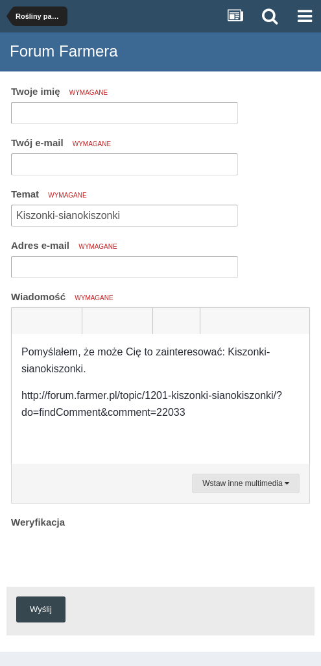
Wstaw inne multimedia (245, 483)
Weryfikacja (38, 522)
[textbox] (160, 399)
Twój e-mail (61, 142)
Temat (49, 193)
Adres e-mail (64, 245)
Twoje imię (59, 91)
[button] (23, 321)
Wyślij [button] (41, 609)
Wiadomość (62, 296)
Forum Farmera (64, 51)
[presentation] (109, 557)
